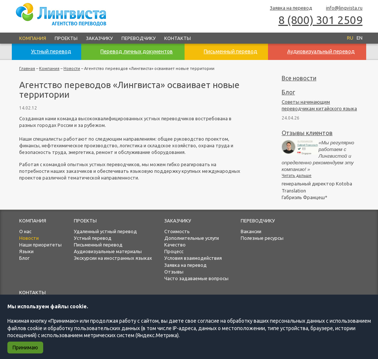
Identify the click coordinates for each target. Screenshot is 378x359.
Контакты (177, 38)
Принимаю (25, 347)
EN (359, 37)
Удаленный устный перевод (105, 231)
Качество (175, 244)
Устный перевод (92, 238)
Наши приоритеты (40, 244)
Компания (32, 38)
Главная (27, 68)
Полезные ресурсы (262, 238)
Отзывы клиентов (307, 133)
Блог (288, 92)
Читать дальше (297, 175)
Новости (71, 68)
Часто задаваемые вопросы (196, 278)
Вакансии (251, 231)
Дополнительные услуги (191, 238)
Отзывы (173, 271)
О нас (25, 231)
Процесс (173, 251)
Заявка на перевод (287, 8)
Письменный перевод (98, 244)
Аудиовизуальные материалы (108, 251)
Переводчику (138, 38)
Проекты (66, 38)
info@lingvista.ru (340, 8)
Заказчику (99, 38)
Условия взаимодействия (193, 258)
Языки (26, 251)
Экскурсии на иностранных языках (113, 258)
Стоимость (177, 231)
